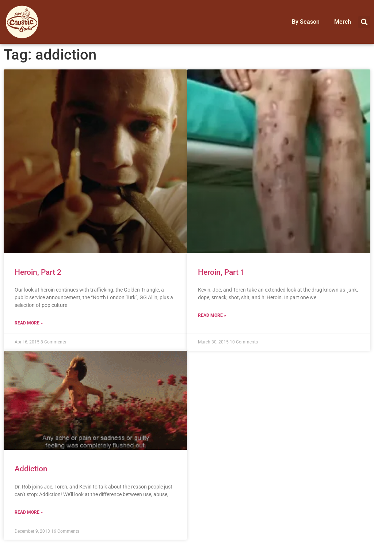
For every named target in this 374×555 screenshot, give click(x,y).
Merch (342, 21)
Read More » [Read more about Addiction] (29, 512)
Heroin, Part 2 (38, 272)
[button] (364, 22)
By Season (306, 21)
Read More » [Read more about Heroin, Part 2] (29, 323)
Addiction (31, 468)
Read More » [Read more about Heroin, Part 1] (212, 315)
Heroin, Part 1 (221, 272)
